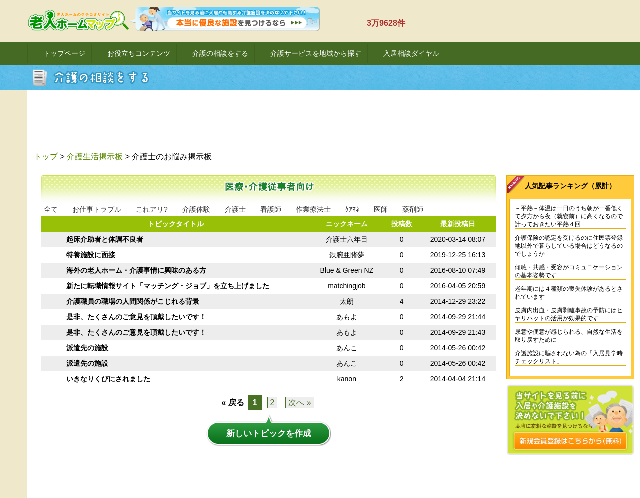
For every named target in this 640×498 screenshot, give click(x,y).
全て (51, 209)
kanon (347, 379)
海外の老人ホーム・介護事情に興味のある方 (136, 270)
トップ (46, 156)
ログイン (586, 27)
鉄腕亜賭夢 (347, 255)
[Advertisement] (338, 123)
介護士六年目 (347, 239)
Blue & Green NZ (347, 270)
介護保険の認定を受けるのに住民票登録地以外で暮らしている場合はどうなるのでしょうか (569, 245)
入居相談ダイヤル (412, 53)
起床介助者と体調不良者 (105, 239)
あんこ (347, 348)
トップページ (65, 53)
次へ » (299, 402)
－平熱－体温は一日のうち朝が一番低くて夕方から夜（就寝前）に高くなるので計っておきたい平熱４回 (569, 216)
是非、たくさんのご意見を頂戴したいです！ (136, 317)
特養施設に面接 (91, 255)
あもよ (347, 317)
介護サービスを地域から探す (316, 53)
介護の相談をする (220, 53)
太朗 (347, 301)
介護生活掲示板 (95, 156)
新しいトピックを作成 (269, 433)
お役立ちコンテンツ (139, 53)
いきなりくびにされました (108, 379)
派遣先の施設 (87, 348)
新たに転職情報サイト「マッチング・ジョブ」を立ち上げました (168, 286)
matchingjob (347, 286)
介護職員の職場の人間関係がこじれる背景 (133, 301)
